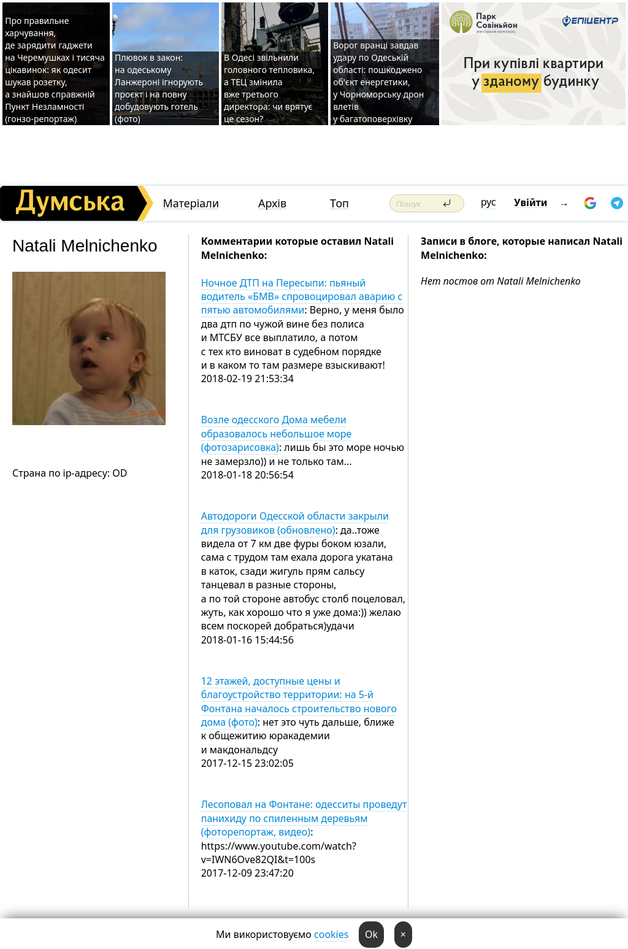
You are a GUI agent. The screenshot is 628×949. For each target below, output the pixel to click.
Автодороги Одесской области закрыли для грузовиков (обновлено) (295, 522)
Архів (272, 203)
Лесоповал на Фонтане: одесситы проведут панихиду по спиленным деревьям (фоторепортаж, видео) (304, 818)
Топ (339, 203)
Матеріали (191, 203)
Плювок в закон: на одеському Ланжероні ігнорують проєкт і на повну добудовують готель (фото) (159, 88)
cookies (331, 934)
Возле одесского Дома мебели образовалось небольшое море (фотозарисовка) (276, 433)
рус (488, 202)
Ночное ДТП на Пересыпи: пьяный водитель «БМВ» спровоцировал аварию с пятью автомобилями (302, 296)
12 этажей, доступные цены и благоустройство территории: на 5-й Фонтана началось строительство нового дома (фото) (299, 701)
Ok (371, 934)
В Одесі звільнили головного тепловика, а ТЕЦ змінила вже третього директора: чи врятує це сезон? (269, 88)
